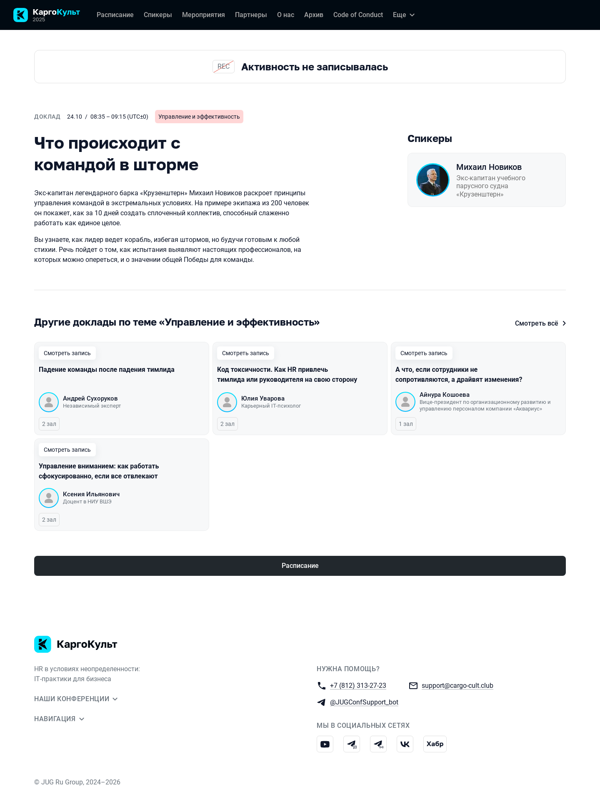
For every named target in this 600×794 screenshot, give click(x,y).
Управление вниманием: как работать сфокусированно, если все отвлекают (99, 471)
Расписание (300, 566)
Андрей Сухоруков (90, 398)
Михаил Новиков (489, 167)
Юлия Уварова (263, 398)
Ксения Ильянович (91, 494)
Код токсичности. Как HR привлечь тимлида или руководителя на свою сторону (287, 374)
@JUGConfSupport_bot (364, 701)
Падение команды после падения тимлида (107, 369)
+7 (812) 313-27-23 (358, 685)
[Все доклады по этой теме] (300, 322)
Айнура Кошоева (445, 394)
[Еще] (405, 15)
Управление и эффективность (199, 116)
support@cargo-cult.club (457, 685)
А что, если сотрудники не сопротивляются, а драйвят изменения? (459, 374)
